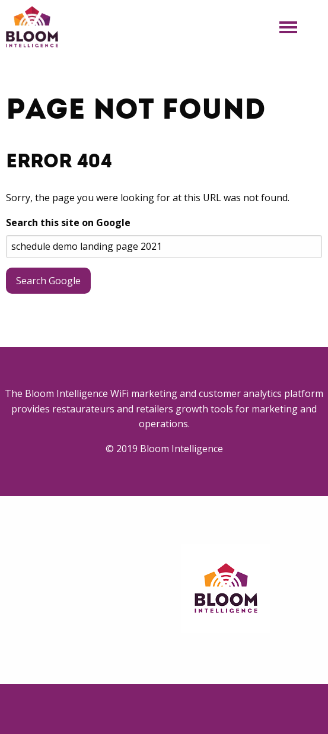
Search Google (48, 280)
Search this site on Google (68, 222)
